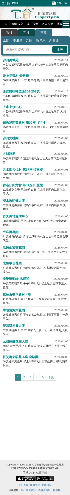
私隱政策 (47, 485)
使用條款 (23, 485)
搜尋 (60, 49)
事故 (44, 32)
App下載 (59, 3)
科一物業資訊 (28, 490)
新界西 (54, 40)
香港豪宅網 (44, 490)
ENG (15, 3)
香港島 (17, 40)
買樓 (9, 32)
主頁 (4, 23)
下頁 (51, 377)
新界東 (41, 40)
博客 (59, 23)
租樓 (26, 32)
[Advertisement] (35, 420)
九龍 (29, 40)
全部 (6, 40)
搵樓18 (56, 490)
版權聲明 (35, 485)
